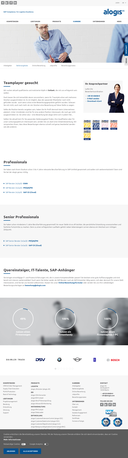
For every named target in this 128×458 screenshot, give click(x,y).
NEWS (119, 21)
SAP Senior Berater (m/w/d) (22, 241)
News (126, 60)
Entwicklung (36, 415)
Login (117, 2)
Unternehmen (99, 21)
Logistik (34, 386)
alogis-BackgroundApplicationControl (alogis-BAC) (48, 427)
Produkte (56, 21)
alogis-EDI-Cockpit (37, 398)
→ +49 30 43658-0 (92, 96)
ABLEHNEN (11, 451)
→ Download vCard (93, 101)
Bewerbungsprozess (68, 65)
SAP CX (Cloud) (35, 245)
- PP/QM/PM (27, 188)
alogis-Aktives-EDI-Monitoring (41, 403)
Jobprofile (53, 65)
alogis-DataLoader (37, 412)
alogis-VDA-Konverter (38, 395)
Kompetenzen (12, 21)
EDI (32, 392)
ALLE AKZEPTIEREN (30, 451)
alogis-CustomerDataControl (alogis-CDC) (45, 421)
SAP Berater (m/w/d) (17, 183)
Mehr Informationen (12, 440)
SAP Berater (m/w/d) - (21, 192)
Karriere (77, 21)
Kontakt (126, 49)
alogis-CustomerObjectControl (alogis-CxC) (45, 424)
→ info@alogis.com (107, 395)
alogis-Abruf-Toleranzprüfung (41, 401)
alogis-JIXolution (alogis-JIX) (40, 389)
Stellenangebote (22, 65)
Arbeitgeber (8, 65)
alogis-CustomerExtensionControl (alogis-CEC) (47, 418)
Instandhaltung (38, 407)
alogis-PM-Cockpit (37, 409)
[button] (55, 369)
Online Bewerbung (38, 65)
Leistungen (35, 21)
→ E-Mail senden (92, 99)
